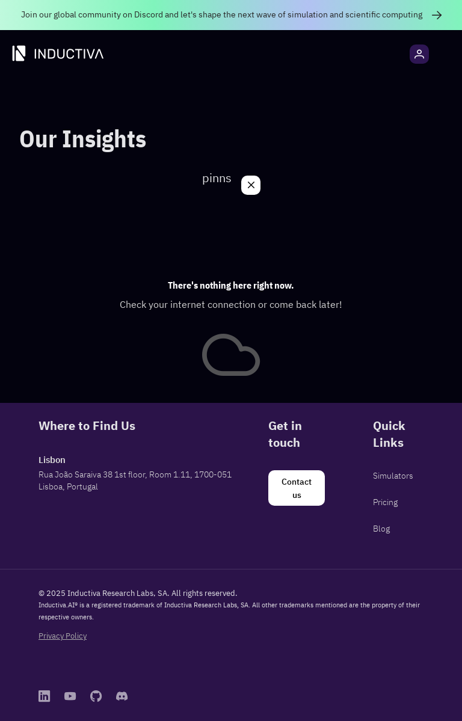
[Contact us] (296, 488)
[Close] (250, 185)
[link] (231, 15)
